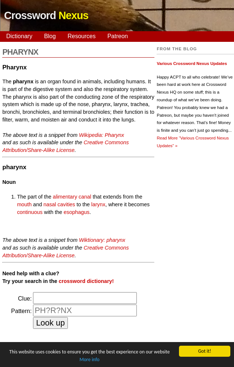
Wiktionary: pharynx (102, 240)
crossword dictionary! (86, 281)
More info (89, 360)
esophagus (76, 212)
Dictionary (19, 36)
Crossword (46, 15)
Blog (50, 36)
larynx (98, 204)
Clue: (25, 298)
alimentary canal (72, 197)
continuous (30, 212)
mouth (24, 204)
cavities (66, 204)
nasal (49, 204)
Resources (81, 36)
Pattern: (21, 311)
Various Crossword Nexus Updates (192, 63)
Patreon (117, 36)
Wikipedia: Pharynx (101, 135)
